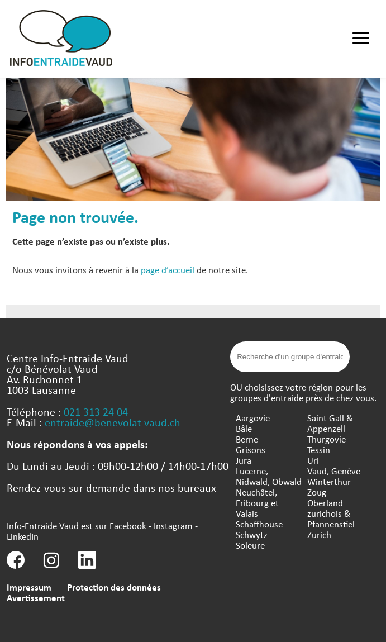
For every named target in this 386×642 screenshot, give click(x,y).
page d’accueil (167, 269)
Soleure (250, 545)
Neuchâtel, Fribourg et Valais (257, 503)
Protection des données (114, 587)
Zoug (316, 492)
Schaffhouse (259, 523)
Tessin (318, 449)
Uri (313, 460)
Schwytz (252, 534)
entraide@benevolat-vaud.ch (112, 422)
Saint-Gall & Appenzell (330, 423)
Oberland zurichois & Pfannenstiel (331, 513)
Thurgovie (326, 438)
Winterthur (329, 481)
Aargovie (253, 417)
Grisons (250, 449)
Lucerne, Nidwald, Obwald (269, 476)
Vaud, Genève (333, 470)
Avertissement (36, 597)
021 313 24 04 (96, 411)
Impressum (29, 587)
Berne (247, 438)
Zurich (319, 534)
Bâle (244, 428)
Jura (243, 460)
